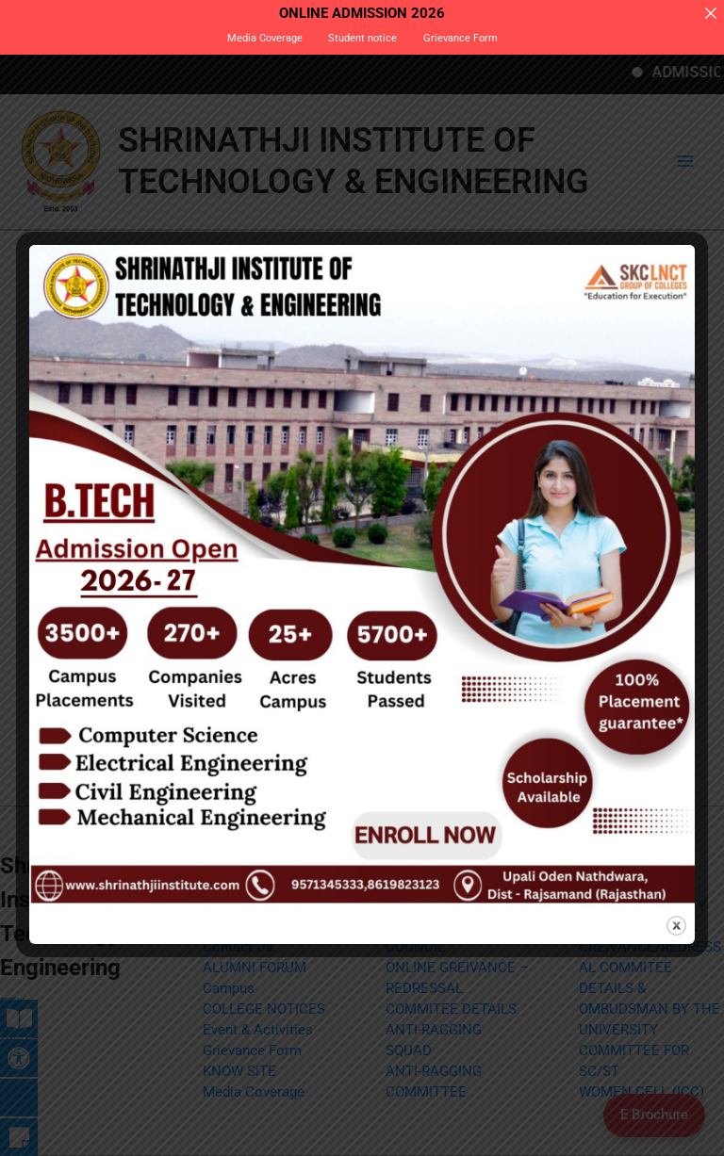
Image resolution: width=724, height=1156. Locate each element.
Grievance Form (460, 38)
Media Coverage (265, 38)
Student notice (362, 38)
